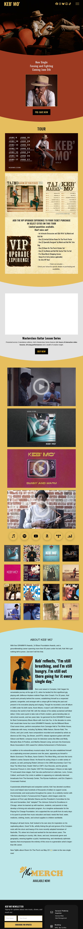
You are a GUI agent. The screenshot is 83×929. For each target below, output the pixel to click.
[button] (77, 4)
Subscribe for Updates (23, 925)
